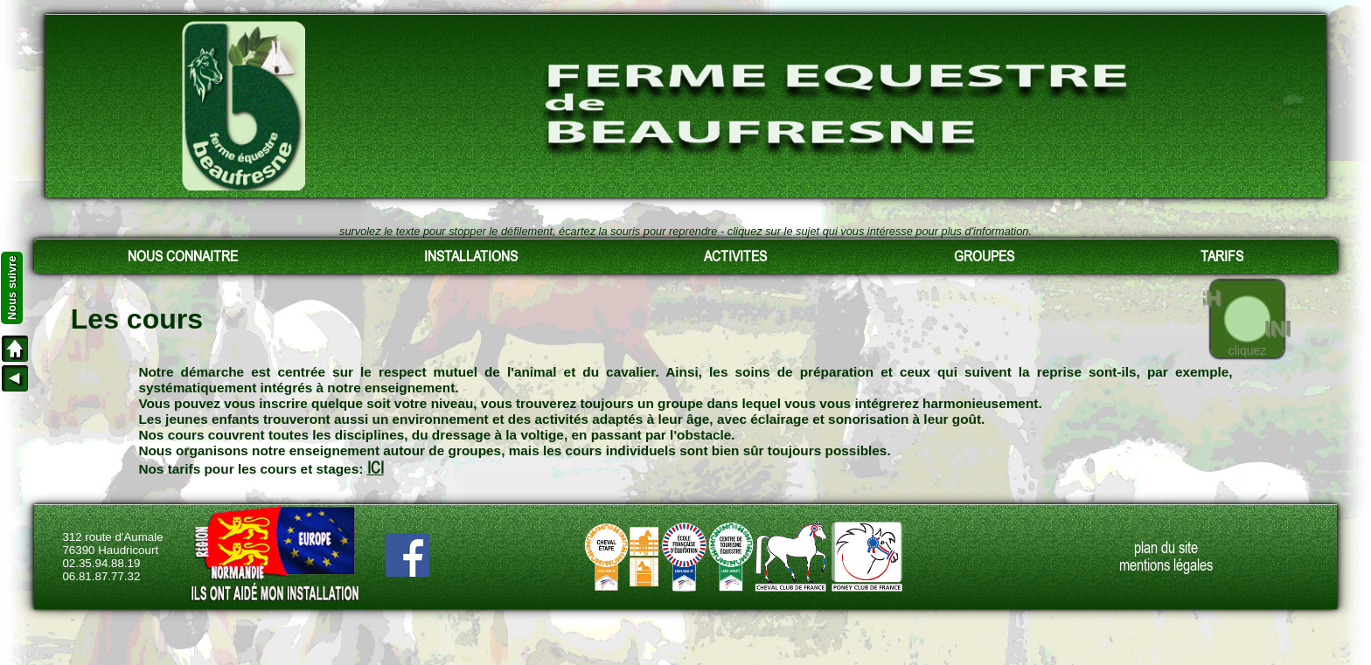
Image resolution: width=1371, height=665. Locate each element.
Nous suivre (11, 288)
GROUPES (984, 256)
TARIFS (1221, 256)
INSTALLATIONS (471, 256)
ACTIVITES (735, 256)
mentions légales (1166, 565)
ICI (375, 468)
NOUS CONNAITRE (183, 256)
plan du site (1166, 548)
